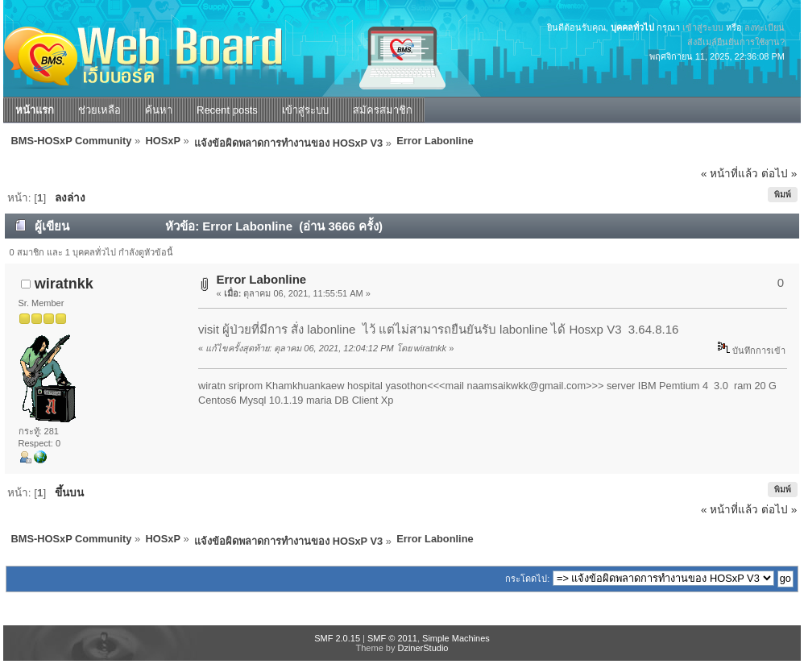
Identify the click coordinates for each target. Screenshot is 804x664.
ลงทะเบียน (764, 27)
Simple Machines (456, 638)
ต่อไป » (779, 174)
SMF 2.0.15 (337, 638)
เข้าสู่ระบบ (702, 27)
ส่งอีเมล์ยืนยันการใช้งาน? (736, 42)
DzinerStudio (422, 648)
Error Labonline (262, 279)
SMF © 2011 (392, 638)
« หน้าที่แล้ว (729, 174)
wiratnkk (64, 284)
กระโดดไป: (527, 578)
